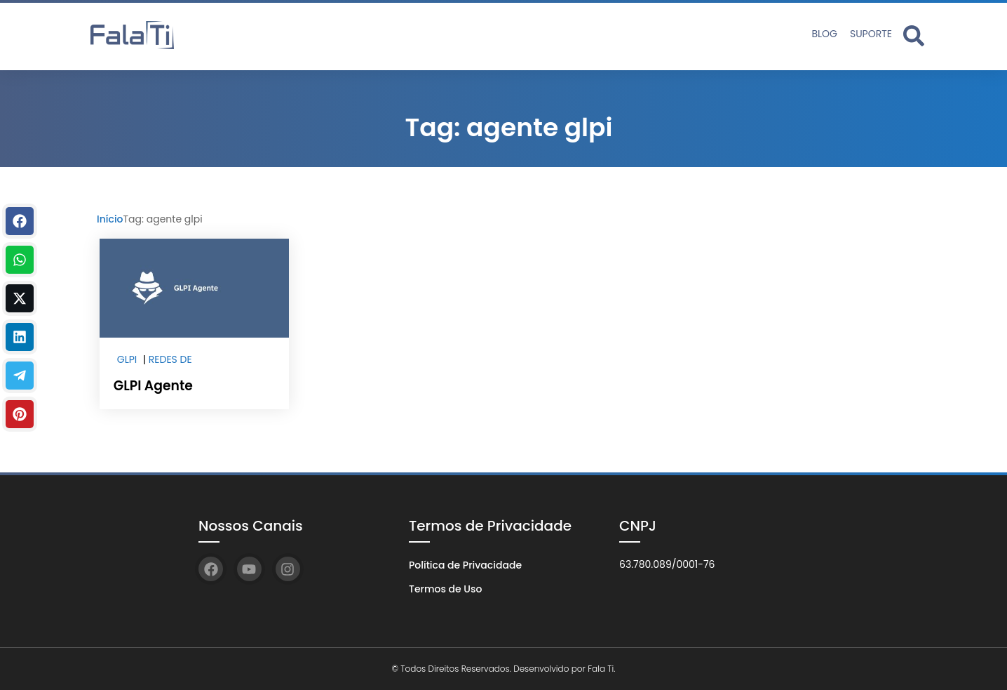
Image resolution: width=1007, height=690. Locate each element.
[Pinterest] (20, 414)
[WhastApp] (20, 260)
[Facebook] (20, 221)
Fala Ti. (601, 669)
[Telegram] (20, 375)
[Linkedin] (20, 337)
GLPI (127, 359)
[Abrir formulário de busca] (913, 35)
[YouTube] (249, 569)
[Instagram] (288, 569)
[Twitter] (20, 298)
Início (110, 219)
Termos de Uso (445, 589)
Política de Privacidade (465, 565)
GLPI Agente (152, 385)
